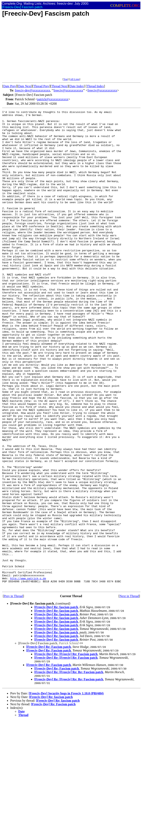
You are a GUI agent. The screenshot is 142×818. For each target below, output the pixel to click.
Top (65, 79)
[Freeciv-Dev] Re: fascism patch (56, 702)
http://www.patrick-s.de (28, 672)
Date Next (24, 86)
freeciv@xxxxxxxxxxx (68, 90)
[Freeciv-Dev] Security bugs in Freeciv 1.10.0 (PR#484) (66, 789)
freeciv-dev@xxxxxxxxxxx (32, 90)
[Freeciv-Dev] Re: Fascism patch (48, 742)
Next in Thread (129, 691)
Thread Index (95, 86)
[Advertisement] (71, 49)
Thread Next (59, 86)
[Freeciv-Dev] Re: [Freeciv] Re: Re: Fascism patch (68, 767)
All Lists (74, 79)
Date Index (77, 86)
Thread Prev (41, 86)
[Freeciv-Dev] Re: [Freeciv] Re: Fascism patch (65, 749)
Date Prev (9, 86)
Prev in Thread (13, 691)
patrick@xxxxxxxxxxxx (52, 99)
